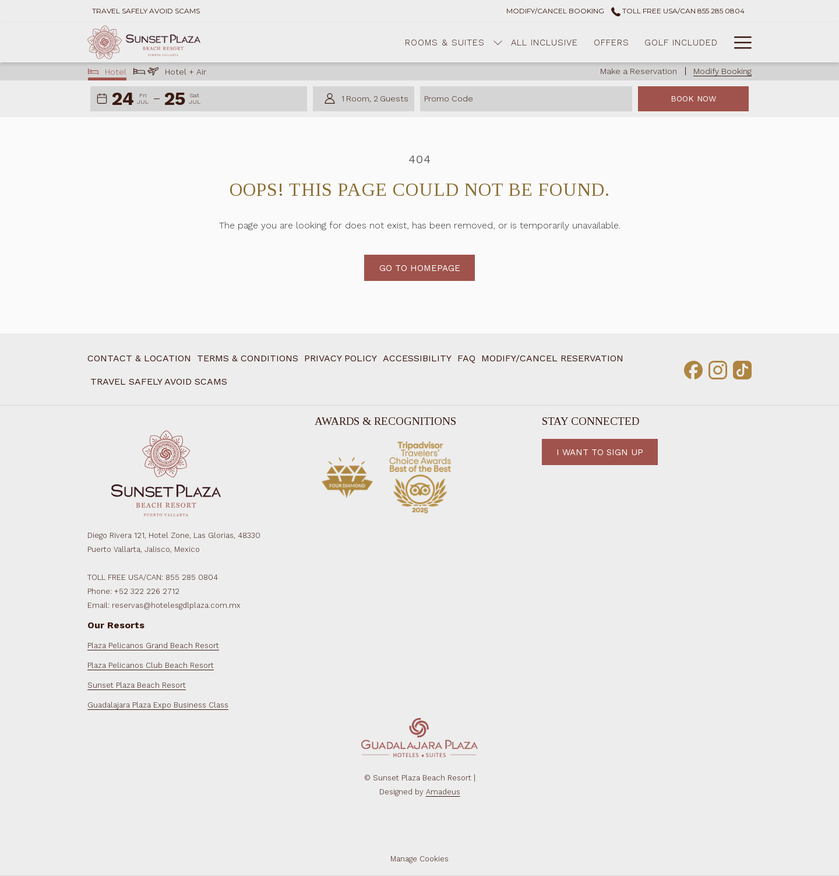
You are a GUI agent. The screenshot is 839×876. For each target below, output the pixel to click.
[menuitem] (398, 42)
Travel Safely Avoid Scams (158, 381)
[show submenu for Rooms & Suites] (451, 42)
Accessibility (417, 358)
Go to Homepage (419, 268)
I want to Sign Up (599, 452)
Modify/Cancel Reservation (552, 358)
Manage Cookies (419, 858)
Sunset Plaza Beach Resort (136, 685)
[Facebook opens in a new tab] (693, 368)
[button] (130, 99)
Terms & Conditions (247, 358)
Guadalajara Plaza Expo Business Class (157, 705)
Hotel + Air (169, 72)
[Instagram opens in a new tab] (717, 368)
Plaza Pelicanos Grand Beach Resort (153, 645)
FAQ (466, 358)
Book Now (693, 98)
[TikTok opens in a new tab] (742, 368)
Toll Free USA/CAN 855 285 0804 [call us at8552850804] (678, 10)
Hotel (107, 72)
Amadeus (443, 791)
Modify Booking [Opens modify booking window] (722, 71)
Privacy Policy (340, 358)
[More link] (738, 42)
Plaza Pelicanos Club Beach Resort (150, 665)
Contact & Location (139, 358)
